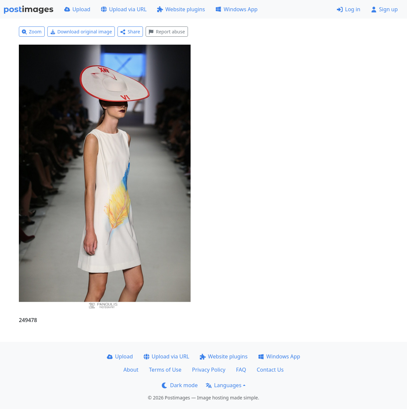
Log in (348, 9)
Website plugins (181, 9)
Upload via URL (124, 9)
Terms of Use (165, 369)
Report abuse (167, 31)
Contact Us (270, 369)
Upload (77, 9)
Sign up (384, 9)
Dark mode (180, 385)
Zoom (32, 31)
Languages (223, 385)
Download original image (81, 31)
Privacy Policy (208, 369)
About (130, 369)
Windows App (236, 9)
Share (130, 31)
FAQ (241, 369)
